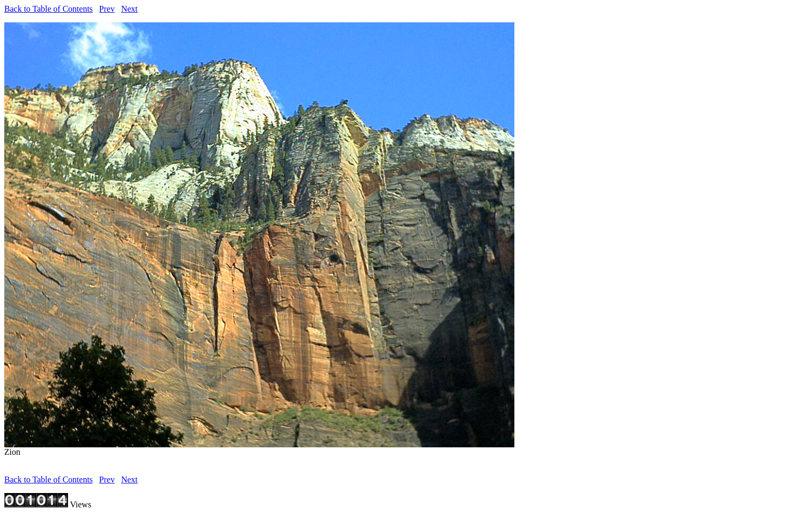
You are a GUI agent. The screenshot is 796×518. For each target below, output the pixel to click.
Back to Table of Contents (48, 8)
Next (129, 8)
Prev (107, 8)
